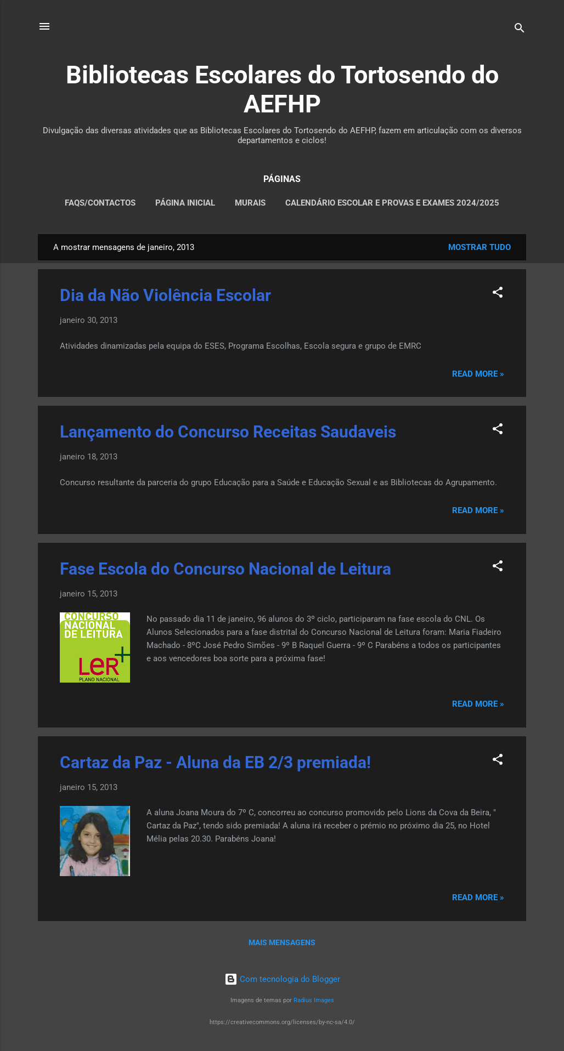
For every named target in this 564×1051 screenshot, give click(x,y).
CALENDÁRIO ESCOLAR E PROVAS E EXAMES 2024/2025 (392, 203)
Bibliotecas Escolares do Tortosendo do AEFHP (282, 89)
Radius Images (314, 1000)
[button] (497, 294)
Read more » (478, 374)
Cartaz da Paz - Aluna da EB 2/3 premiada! (215, 762)
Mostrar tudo (479, 247)
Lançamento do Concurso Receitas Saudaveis (228, 431)
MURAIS (250, 203)
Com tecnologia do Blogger (282, 979)
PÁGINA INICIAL (185, 203)
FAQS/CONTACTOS (100, 203)
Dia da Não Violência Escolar (165, 295)
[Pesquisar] (519, 30)
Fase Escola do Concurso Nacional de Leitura (225, 568)
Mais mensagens (282, 942)
